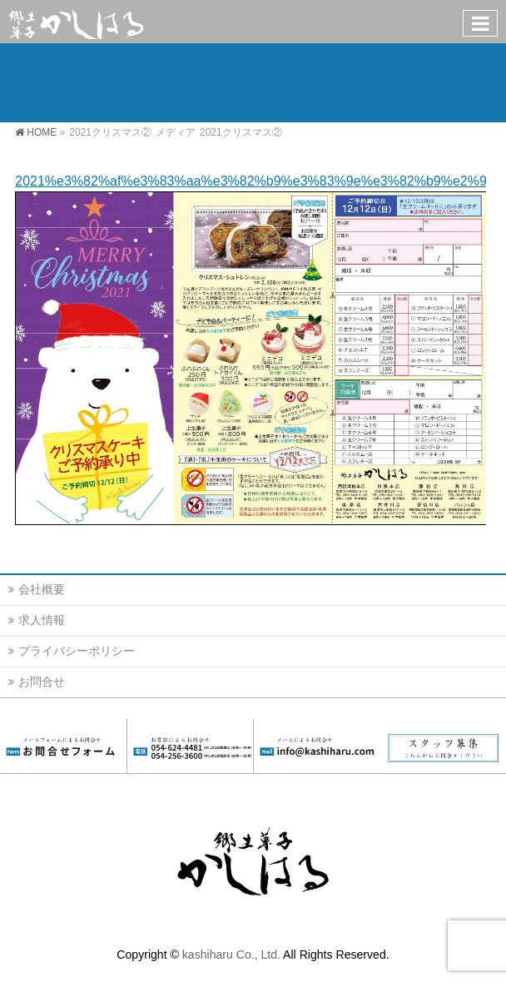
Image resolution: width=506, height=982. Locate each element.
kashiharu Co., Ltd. (231, 954)
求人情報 (41, 620)
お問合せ (41, 681)
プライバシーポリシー (76, 650)
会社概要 (41, 589)
